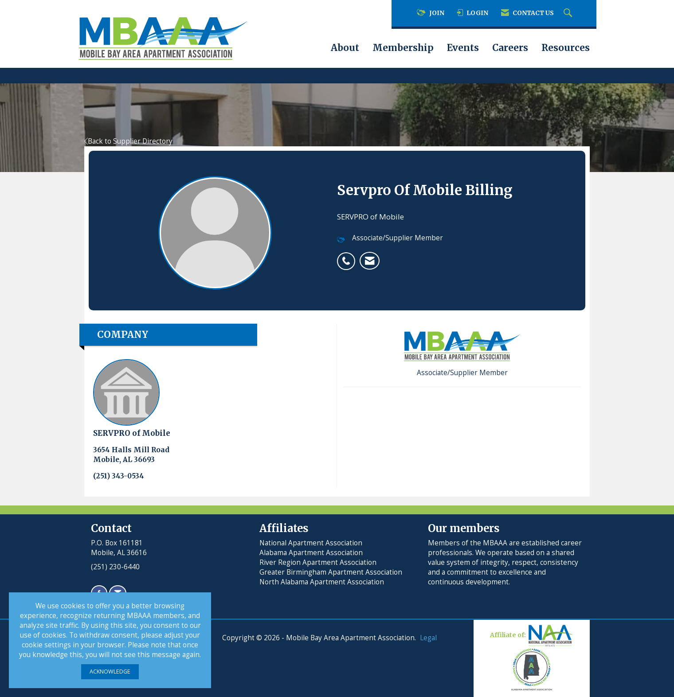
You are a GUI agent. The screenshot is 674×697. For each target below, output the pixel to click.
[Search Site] (569, 13)
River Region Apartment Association (317, 562)
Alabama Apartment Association (311, 552)
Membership (403, 48)
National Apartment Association (310, 543)
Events (463, 48)
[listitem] (348, 256)
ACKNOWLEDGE (110, 671)
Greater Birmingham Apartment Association (330, 572)
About (345, 48)
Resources (565, 48)
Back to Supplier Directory (128, 141)
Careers (510, 48)
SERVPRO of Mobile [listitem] (131, 398)
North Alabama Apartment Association (322, 582)
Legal (428, 637)
